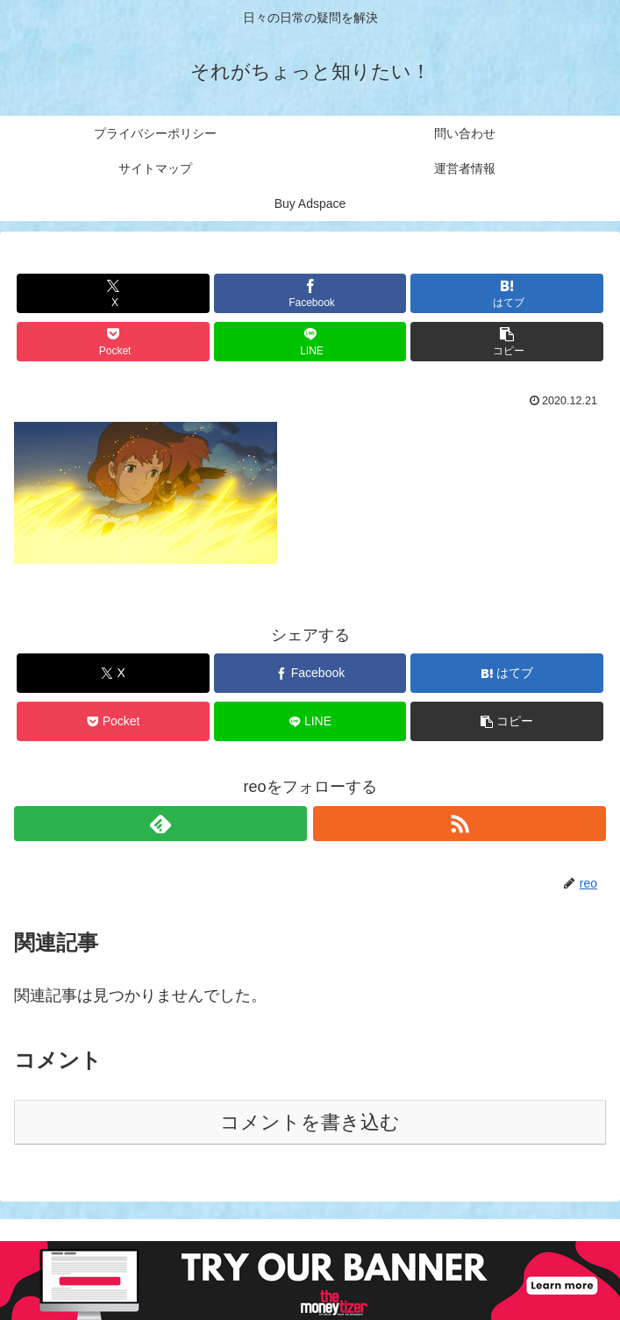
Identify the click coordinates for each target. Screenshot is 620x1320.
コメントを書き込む (310, 1122)
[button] (506, 341)
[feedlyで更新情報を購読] (160, 823)
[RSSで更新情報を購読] (459, 823)
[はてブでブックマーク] (506, 293)
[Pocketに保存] (113, 341)
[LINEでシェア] (310, 341)
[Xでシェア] (113, 293)
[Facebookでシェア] (310, 293)
